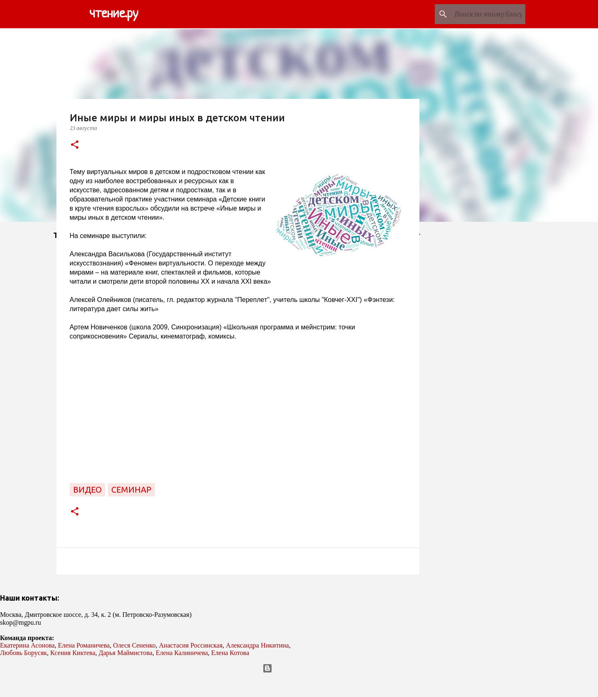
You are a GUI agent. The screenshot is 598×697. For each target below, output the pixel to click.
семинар (131, 489)
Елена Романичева (84, 645)
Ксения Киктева (73, 652)
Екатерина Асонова (27, 645)
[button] (75, 145)
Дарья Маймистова (126, 652)
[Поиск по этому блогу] (481, 14)
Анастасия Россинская (191, 645)
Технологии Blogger (299, 668)
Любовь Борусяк (23, 652)
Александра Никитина (257, 645)
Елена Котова (230, 652)
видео (87, 489)
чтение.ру (113, 14)
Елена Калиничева (182, 652)
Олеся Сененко (134, 645)
